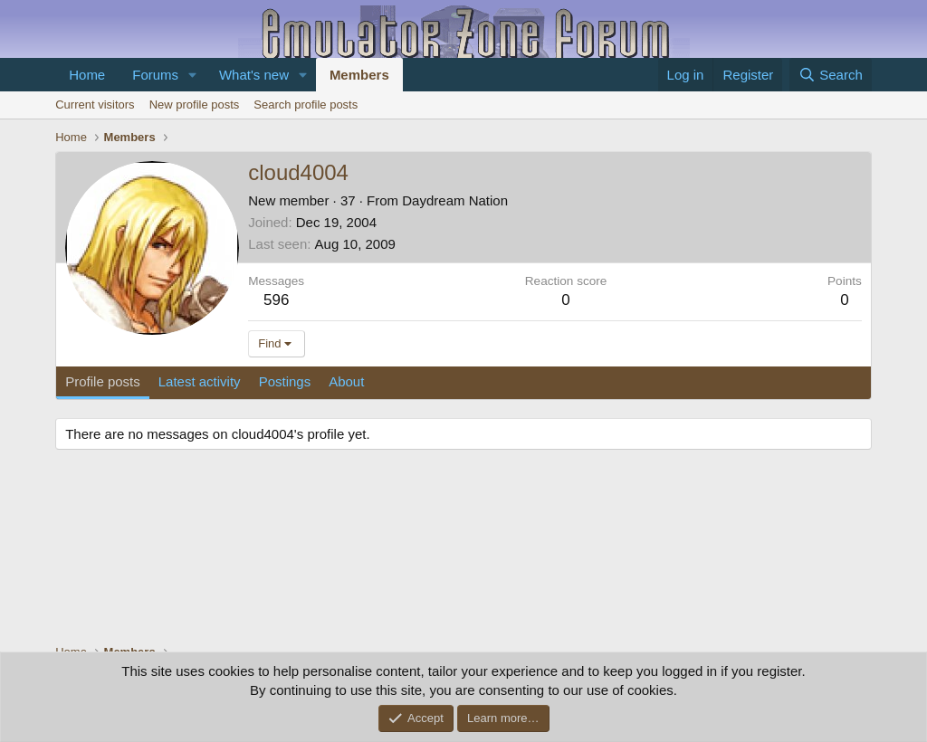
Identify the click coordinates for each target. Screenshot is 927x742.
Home (87, 74)
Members (359, 74)
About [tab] (346, 381)
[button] (192, 74)
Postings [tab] (285, 381)
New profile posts (194, 104)
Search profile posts (305, 104)
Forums (155, 74)
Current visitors (94, 104)
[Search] (830, 74)
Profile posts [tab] (102, 381)
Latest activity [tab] (199, 381)
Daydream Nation (455, 200)
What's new (254, 74)
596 (276, 300)
